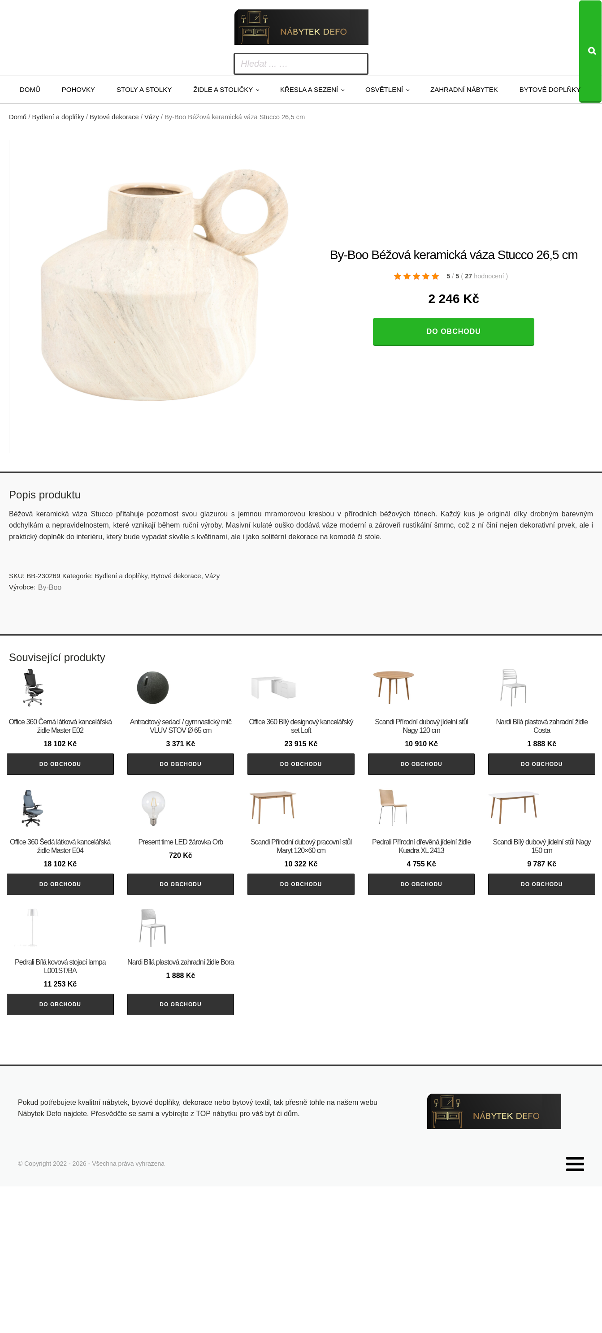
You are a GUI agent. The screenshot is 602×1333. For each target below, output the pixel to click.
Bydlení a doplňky (58, 117)
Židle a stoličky (223, 89)
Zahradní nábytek (464, 89)
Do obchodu (454, 331)
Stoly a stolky (144, 89)
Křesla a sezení (309, 89)
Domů (30, 89)
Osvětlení (384, 89)
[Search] (590, 51)
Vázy (151, 117)
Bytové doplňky (550, 89)
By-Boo (49, 587)
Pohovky (78, 89)
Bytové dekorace (114, 117)
